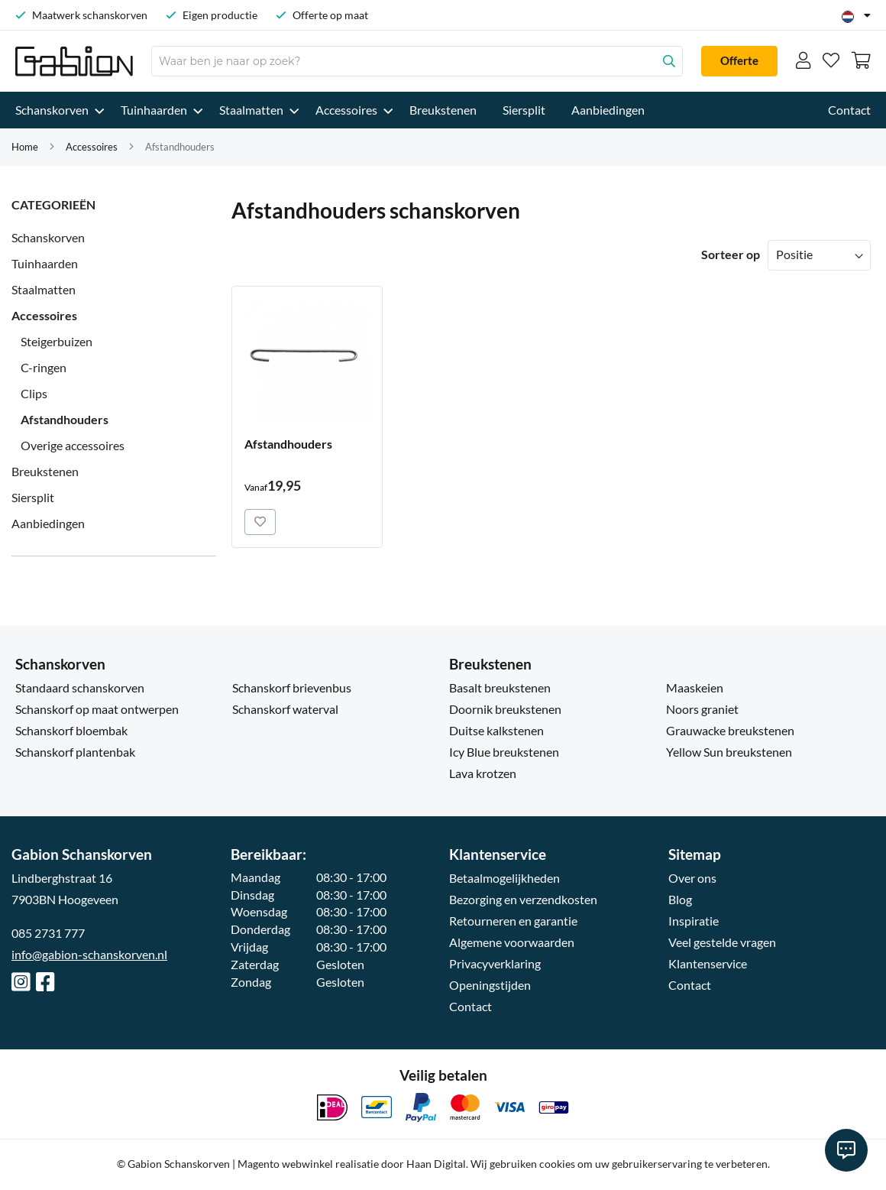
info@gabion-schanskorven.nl (89, 954)
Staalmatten (43, 289)
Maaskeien (694, 687)
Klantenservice (707, 963)
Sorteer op (730, 254)
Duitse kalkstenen (496, 730)
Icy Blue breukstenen (504, 751)
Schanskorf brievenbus (291, 687)
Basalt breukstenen (500, 687)
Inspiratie (693, 920)
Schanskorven (48, 237)
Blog (680, 899)
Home (24, 147)
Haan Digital (436, 1163)
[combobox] (417, 61)
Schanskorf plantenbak (75, 751)
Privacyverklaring (495, 963)
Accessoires (92, 147)
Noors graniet (702, 709)
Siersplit (32, 497)
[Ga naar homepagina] (74, 61)
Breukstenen (45, 471)
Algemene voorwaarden (511, 942)
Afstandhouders (64, 419)
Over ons (692, 878)
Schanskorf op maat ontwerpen (97, 709)
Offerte (739, 60)
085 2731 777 (48, 933)
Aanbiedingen (48, 523)
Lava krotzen (482, 773)
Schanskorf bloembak (71, 730)
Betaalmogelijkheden (504, 878)
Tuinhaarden (44, 263)
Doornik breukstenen (505, 709)
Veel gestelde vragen (722, 942)
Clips (34, 393)
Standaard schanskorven (79, 687)
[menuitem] (55, 110)
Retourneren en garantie (513, 920)
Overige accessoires (72, 445)
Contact (470, 1006)
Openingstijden (490, 985)
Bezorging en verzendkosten (523, 899)
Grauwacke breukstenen (730, 730)
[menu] (443, 110)
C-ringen (43, 367)
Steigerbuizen (56, 341)
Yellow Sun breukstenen (729, 751)
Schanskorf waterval (285, 709)
